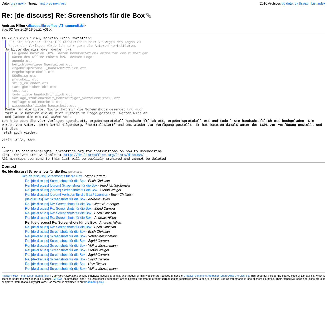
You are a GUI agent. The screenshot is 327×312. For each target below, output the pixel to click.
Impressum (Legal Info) (35, 302)
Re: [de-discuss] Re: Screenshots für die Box (76, 15)
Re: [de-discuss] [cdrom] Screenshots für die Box (61, 212)
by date (287, 3)
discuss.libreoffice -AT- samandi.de (56, 25)
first (42, 3)
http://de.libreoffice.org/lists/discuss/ (104, 180)
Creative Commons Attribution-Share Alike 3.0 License (216, 302)
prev (14, 3)
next (21, 3)
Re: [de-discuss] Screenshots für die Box (52, 203)
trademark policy (94, 308)
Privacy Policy (10, 302)
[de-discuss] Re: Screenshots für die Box (55, 226)
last (63, 3)
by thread (301, 3)
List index (318, 3)
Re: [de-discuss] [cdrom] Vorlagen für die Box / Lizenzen (66, 221)
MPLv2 (57, 305)
